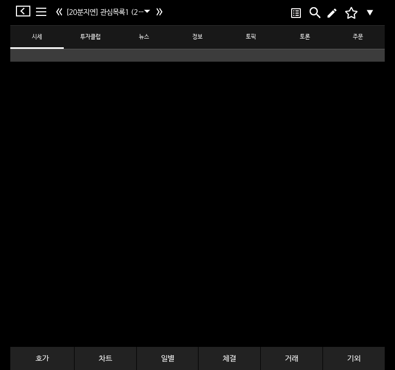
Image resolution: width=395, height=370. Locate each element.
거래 (291, 358)
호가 (42, 358)
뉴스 (144, 37)
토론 (305, 37)
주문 (358, 37)
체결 (229, 358)
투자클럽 (90, 37)
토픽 (251, 37)
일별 (167, 358)
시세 (37, 37)
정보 (197, 37)
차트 (105, 358)
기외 (354, 358)
